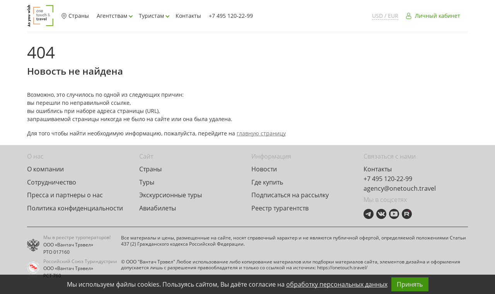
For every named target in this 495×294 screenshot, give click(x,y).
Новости (264, 169)
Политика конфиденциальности (75, 208)
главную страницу (261, 133)
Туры (146, 182)
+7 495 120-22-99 (231, 15)
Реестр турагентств (280, 208)
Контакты (188, 15)
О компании (45, 169)
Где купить (267, 182)
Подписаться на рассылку (290, 195)
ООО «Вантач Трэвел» (68, 245)
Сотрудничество (51, 182)
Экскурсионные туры (170, 195)
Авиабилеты (157, 208)
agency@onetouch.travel (400, 188)
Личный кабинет (437, 16)
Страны (75, 16)
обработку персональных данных (336, 284)
